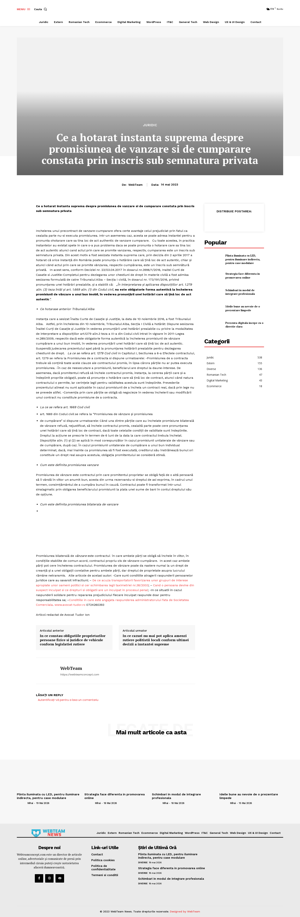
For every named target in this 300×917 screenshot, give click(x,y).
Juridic (150, 125)
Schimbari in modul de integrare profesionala (240, 292)
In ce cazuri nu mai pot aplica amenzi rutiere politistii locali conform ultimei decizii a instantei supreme (156, 640)
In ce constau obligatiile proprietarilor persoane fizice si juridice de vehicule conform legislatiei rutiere (72, 640)
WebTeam (135, 184)
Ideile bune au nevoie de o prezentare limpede (242, 308)
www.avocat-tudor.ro (70, 605)
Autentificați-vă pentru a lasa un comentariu (68, 700)
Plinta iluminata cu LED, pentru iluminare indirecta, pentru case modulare (242, 259)
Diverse (143, 862)
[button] (41, 9)
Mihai (30, 803)
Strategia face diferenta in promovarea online (242, 275)
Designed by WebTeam (185, 911)
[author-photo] (22, 803)
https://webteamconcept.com (79, 674)
